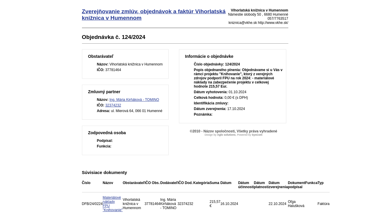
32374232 (113, 105)
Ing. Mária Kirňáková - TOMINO (134, 100)
